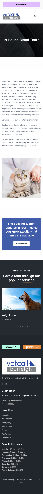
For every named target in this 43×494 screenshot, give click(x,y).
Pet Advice (6, 434)
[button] (15, 326)
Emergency (6, 422)
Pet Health (6, 319)
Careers (5, 430)
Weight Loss (9, 315)
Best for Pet (7, 426)
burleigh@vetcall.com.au (12, 401)
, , (21, 395)
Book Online (21, 4)
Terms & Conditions (24, 479)
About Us (5, 415)
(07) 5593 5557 (8, 404)
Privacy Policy (8, 479)
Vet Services (7, 418)
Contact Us (6, 438)
